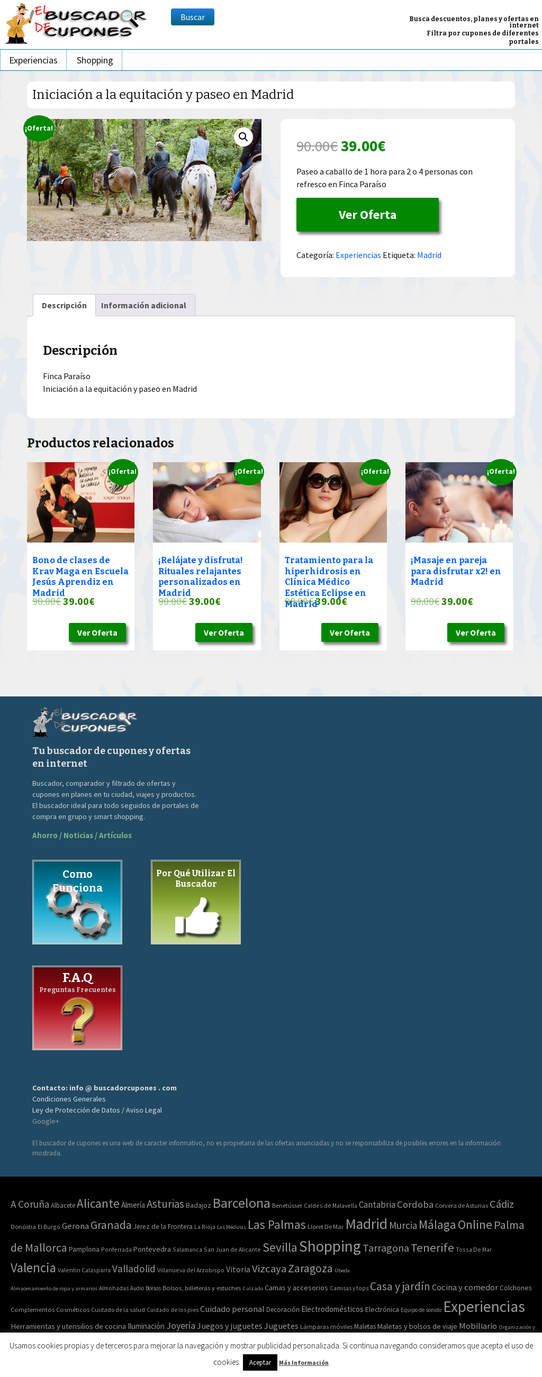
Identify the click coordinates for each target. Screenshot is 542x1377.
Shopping (95, 60)
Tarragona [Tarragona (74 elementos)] (386, 1247)
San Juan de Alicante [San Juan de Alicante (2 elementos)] (232, 1249)
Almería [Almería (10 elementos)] (133, 1205)
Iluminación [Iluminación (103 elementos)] (146, 1326)
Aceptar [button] (260, 1362)
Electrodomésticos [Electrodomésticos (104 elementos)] (332, 1309)
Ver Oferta (367, 214)
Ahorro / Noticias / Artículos (82, 835)
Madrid (429, 255)
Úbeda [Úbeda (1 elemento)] (342, 1270)
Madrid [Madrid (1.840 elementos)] (366, 1224)
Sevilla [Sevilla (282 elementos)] (280, 1247)
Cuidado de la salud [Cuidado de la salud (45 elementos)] (118, 1310)
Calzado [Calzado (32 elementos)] (252, 1288)
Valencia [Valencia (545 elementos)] (33, 1268)
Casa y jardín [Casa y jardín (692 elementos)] (400, 1286)
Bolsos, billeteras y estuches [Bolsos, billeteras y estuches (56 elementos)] (201, 1288)
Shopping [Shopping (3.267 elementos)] (330, 1246)
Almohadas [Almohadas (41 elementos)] (114, 1288)
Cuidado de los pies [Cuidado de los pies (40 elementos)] (172, 1310)
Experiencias (33, 60)
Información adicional (143, 305)
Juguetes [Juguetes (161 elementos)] (281, 1325)
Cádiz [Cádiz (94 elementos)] (502, 1204)
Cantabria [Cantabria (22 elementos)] (377, 1204)
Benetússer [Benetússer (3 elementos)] (287, 1205)
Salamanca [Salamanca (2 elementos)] (187, 1249)
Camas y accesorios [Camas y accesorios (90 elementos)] (296, 1287)
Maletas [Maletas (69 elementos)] (365, 1326)
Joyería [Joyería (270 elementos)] (180, 1325)
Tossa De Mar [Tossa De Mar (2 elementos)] (474, 1249)
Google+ (45, 1121)
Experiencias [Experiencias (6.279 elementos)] (484, 1306)
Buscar (192, 17)
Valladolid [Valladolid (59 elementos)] (134, 1268)
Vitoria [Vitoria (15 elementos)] (238, 1269)
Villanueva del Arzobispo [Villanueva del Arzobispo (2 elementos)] (190, 1270)
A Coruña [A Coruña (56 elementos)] (30, 1204)
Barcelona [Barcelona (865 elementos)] (241, 1202)
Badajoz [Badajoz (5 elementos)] (198, 1205)
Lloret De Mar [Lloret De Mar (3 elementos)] (326, 1227)
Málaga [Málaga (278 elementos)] (437, 1224)
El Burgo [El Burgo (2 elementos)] (49, 1227)
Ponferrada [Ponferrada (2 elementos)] (116, 1249)
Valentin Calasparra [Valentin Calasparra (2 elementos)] (84, 1270)
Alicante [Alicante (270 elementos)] (98, 1203)
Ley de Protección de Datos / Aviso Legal (97, 1110)
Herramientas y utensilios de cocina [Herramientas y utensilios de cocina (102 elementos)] (68, 1326)
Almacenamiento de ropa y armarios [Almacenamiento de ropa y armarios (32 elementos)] (54, 1288)
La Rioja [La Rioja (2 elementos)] (204, 1227)
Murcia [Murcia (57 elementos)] (403, 1225)
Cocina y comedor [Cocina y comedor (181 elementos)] (465, 1287)
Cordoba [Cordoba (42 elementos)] (415, 1204)
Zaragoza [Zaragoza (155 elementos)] (310, 1268)
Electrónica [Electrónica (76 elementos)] (382, 1309)
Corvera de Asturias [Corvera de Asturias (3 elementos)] (461, 1205)
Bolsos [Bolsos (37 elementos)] (153, 1288)
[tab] (64, 305)
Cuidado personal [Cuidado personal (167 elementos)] (232, 1309)
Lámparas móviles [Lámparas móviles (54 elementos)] (326, 1326)
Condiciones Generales (69, 1099)
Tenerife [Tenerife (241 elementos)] (432, 1247)
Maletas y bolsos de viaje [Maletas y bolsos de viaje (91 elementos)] (417, 1326)
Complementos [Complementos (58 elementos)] (33, 1309)
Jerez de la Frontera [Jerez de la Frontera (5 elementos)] (163, 1226)
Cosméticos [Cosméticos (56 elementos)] (72, 1310)
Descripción (64, 305)
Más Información (304, 1362)
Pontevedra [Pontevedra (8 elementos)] (152, 1249)
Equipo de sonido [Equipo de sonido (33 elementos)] (421, 1310)
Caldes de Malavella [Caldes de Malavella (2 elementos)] (330, 1205)
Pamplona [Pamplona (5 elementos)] (84, 1249)
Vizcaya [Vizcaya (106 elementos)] (269, 1268)
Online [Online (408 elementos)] (475, 1224)
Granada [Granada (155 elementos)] (111, 1225)
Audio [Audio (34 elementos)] (137, 1288)
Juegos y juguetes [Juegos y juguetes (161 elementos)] (230, 1325)
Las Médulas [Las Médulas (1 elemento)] (231, 1227)
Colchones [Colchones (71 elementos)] (515, 1287)
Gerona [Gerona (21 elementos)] (75, 1226)
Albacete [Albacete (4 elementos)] (63, 1205)
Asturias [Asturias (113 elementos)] (165, 1204)
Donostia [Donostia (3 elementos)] (23, 1227)
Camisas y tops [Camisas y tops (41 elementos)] (349, 1288)
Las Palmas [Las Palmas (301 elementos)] (277, 1224)
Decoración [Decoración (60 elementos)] (283, 1309)
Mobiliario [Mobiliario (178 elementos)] (478, 1326)
